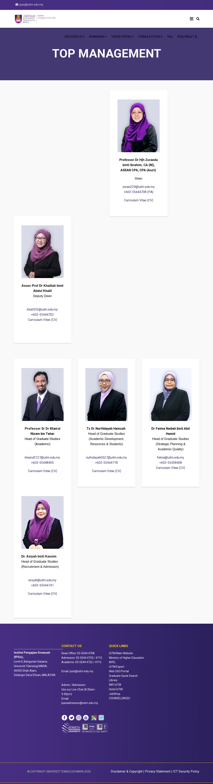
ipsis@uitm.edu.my (31, 4)
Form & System (149, 36)
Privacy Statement (157, 771)
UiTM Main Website (121, 653)
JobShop (114, 693)
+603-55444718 (106, 463)
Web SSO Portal (119, 671)
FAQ (170, 36)
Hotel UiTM (116, 689)
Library (113, 680)
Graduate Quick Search (123, 675)
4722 (89, 662)
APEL (112, 662)
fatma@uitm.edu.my (170, 457)
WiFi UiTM (115, 684)
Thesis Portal (121, 36)
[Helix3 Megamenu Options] (191, 19)
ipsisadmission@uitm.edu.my (79, 703)
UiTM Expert (116, 666)
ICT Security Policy (186, 771)
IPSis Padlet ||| (187, 36)
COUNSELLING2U (119, 698)
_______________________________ (38, 652)
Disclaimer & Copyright (126, 771)
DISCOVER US (73, 36)
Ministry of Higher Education (126, 657)
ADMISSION (96, 36)
